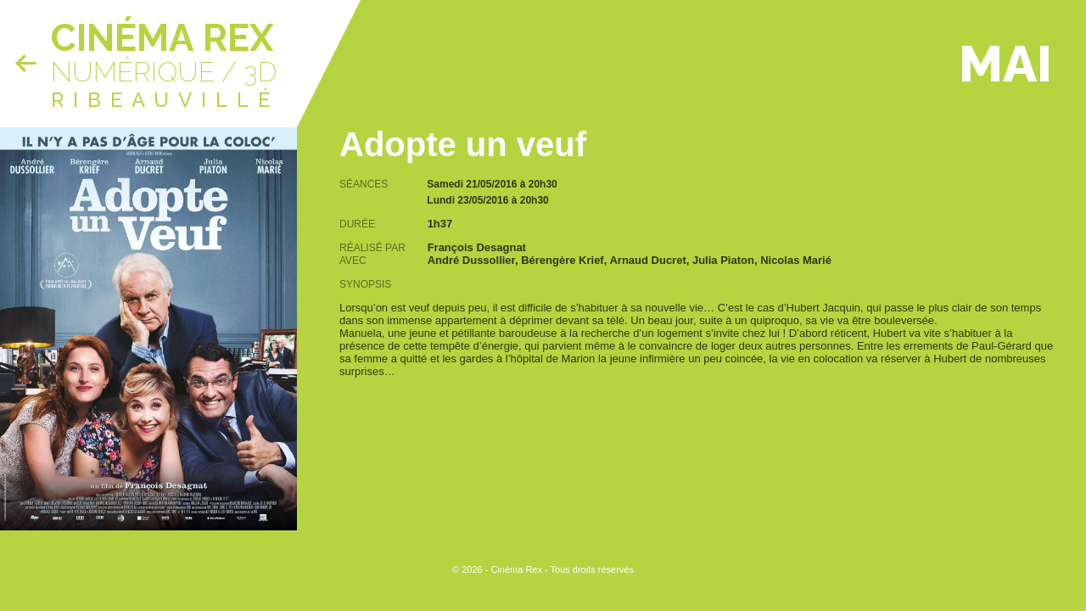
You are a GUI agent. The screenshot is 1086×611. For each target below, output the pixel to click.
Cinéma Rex (162, 37)
